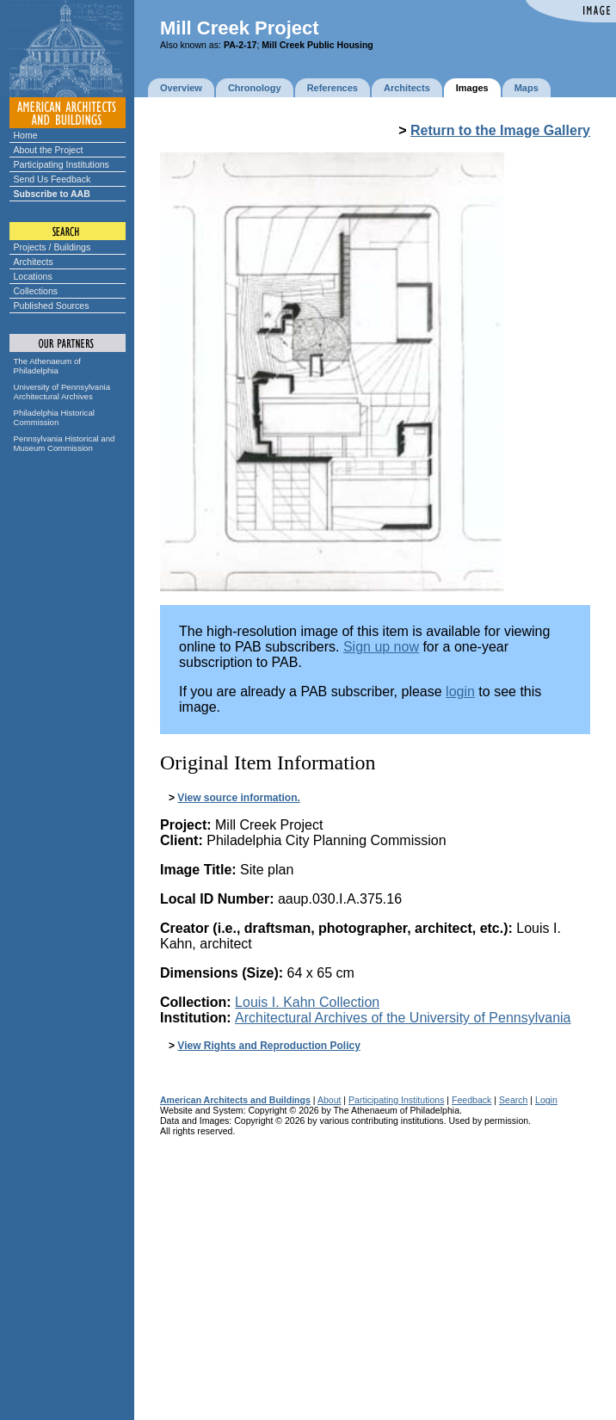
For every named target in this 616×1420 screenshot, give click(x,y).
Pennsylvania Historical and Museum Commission (64, 443)
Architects (33, 261)
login (460, 691)
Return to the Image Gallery (500, 130)
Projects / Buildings (52, 247)
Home (26, 135)
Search (513, 1100)
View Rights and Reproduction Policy (268, 1046)
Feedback (471, 1100)
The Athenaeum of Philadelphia (47, 365)
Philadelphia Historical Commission (54, 417)
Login (546, 1100)
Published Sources (51, 305)
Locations (33, 276)
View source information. (238, 798)
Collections (36, 291)
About (329, 1100)
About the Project (48, 150)
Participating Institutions (61, 164)
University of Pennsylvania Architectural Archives (62, 391)
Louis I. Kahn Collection (307, 1002)
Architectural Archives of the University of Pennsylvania (402, 1017)
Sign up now (381, 646)
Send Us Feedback (52, 179)
